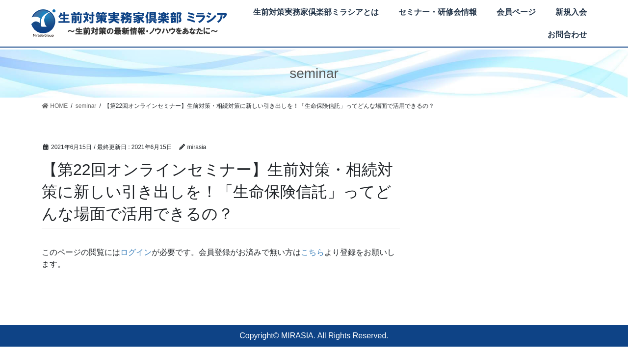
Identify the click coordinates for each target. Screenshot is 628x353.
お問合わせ (567, 34)
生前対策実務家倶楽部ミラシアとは (316, 12)
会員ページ (516, 12)
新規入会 (571, 12)
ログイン (136, 252)
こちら (312, 252)
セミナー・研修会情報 (437, 12)
